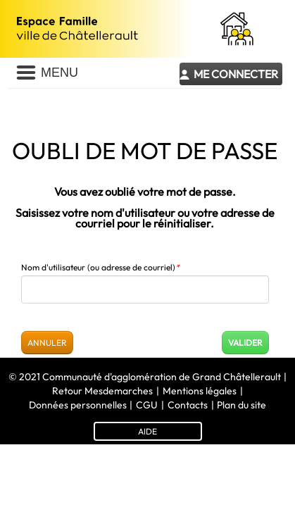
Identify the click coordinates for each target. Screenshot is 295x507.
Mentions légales (200, 390)
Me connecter (236, 74)
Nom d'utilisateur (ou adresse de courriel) (100, 267)
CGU (147, 405)
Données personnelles (78, 405)
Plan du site (241, 405)
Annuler (47, 342)
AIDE (147, 431)
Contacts (188, 405)
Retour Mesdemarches (102, 390)
